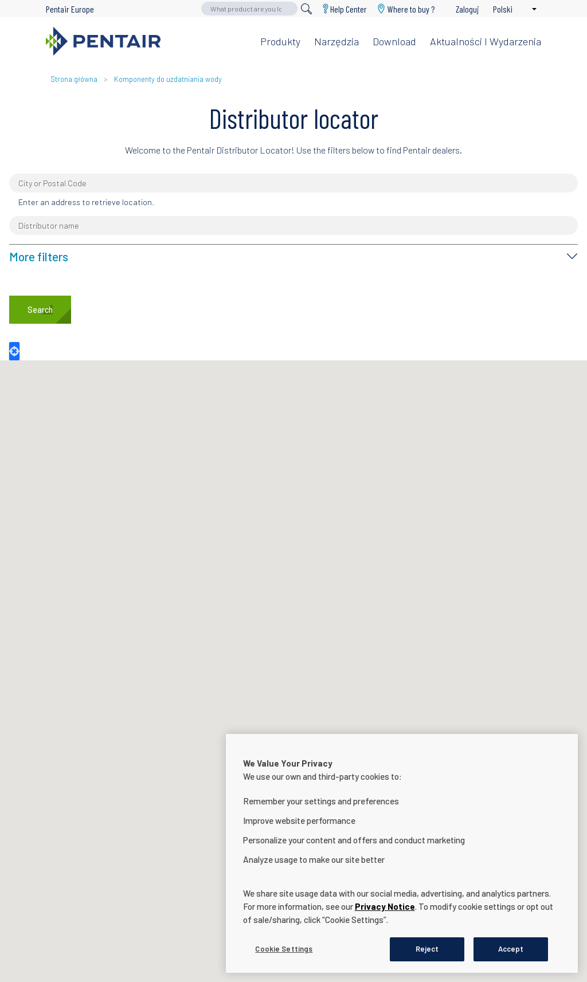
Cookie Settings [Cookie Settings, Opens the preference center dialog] (283, 948)
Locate (14, 351)
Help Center (348, 8)
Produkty (280, 41)
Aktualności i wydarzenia (485, 41)
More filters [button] (38, 256)
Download (394, 41)
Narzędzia (336, 41)
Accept (511, 948)
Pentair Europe (70, 8)
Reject (427, 948)
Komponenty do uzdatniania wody (168, 79)
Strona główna (73, 79)
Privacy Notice (385, 906)
